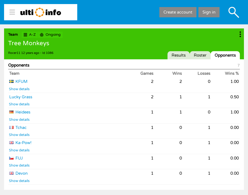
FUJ (19, 158)
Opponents (225, 55)
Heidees (22, 112)
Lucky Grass (20, 97)
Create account (177, 12)
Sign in (208, 12)
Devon (21, 173)
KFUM (21, 81)
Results (179, 55)
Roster (200, 55)
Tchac (21, 127)
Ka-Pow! (23, 142)
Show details (19, 89)
